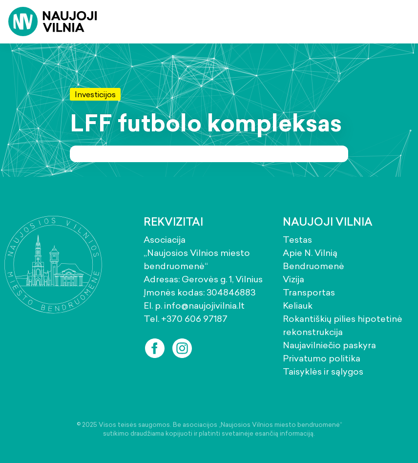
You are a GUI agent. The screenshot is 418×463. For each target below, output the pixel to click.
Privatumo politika (321, 358)
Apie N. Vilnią (310, 253)
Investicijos (95, 94)
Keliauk (298, 305)
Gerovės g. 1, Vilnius (222, 279)
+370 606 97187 (194, 319)
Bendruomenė (313, 266)
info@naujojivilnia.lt (204, 305)
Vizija (293, 279)
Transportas (309, 292)
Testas (297, 239)
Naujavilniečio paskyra (329, 345)
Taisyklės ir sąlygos (323, 371)
